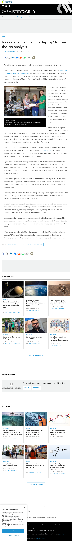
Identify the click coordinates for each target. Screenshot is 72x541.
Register (36, 388)
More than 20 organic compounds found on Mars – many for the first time (59, 302)
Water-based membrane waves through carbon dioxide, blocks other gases (59, 339)
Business (29, 334)
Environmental (13, 245)
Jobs (14, 17)
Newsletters (7, 17)
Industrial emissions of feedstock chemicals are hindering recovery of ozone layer (35, 302)
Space (29, 245)
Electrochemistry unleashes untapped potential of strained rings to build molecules (59, 466)
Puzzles (29, 17)
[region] (13, 523)
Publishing (51, 2)
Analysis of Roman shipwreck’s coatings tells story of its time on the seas (12, 432)
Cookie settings (13, 535)
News (3, 37)
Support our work (37, 528)
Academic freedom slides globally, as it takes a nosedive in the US (34, 432)
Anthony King (34, 439)
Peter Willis (47, 150)
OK (13, 531)
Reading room (21, 17)
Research (6, 299)
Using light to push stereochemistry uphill (10, 464)
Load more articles (36, 355)
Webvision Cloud (40, 538)
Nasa (22, 245)
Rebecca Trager (9, 51)
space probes (38, 245)
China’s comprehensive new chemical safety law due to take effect (35, 465)
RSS (42, 506)
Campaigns (45, 525)
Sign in (26, 388)
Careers (5, 334)
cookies (61, 534)
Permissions (52, 517)
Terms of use (32, 517)
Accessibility (42, 517)
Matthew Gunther (12, 312)
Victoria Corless (59, 474)
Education (59, 2)
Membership (66, 2)
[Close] (24, 507)
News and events (33, 525)
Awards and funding (58, 525)
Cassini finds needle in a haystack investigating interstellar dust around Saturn (11, 304)
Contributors (34, 506)
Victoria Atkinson (12, 343)
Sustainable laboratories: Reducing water (11, 338)
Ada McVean (56, 345)
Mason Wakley (34, 310)
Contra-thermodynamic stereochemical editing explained (57, 432)
